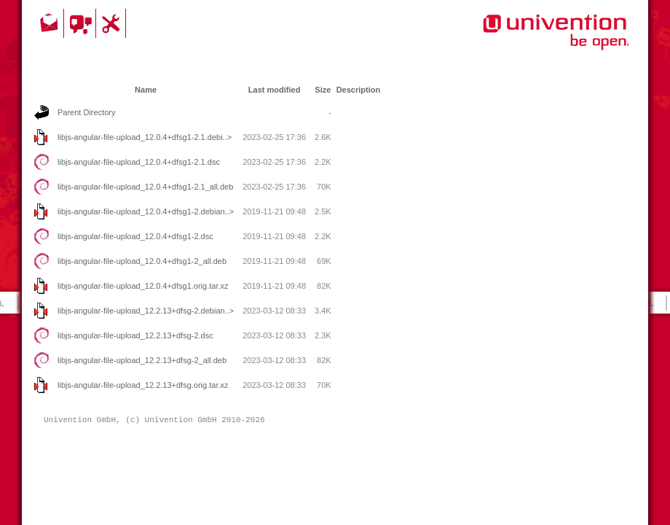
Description (358, 89)
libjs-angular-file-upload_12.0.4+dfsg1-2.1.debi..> (145, 137)
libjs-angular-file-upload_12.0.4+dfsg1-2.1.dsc (139, 162)
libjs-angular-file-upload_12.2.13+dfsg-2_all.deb (142, 360)
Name (146, 89)
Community (82, 23)
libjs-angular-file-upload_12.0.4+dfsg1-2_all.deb (142, 261)
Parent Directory (86, 112)
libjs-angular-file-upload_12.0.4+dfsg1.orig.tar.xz (143, 285)
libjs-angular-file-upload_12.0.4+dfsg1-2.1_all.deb (145, 186)
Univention (526, 40)
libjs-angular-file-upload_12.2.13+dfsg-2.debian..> (146, 310)
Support (113, 23)
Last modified (274, 89)
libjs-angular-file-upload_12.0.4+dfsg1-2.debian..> (146, 211)
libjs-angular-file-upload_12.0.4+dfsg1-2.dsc (135, 236)
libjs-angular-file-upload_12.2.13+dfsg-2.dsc (135, 335)
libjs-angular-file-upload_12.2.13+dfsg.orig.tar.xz (143, 385)
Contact (50, 23)
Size (323, 89)
